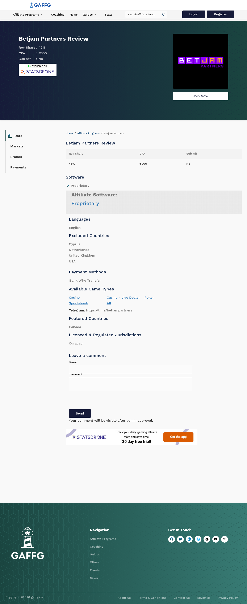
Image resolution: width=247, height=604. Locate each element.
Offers (94, 562)
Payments (18, 167)
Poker (149, 297)
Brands (16, 157)
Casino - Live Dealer (123, 297)
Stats (108, 14)
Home (69, 133)
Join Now (200, 96)
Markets (17, 146)
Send (80, 413)
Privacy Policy (228, 597)
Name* (73, 362)
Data (15, 136)
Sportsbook (78, 303)
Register (220, 14)
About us (124, 597)
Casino (74, 297)
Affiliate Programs (26, 14)
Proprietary (85, 203)
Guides (88, 14)
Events (95, 570)
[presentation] (101, 401)
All (109, 303)
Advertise (203, 597)
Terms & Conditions (152, 597)
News (74, 14)
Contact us (182, 597)
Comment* (75, 374)
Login (193, 14)
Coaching (57, 14)
